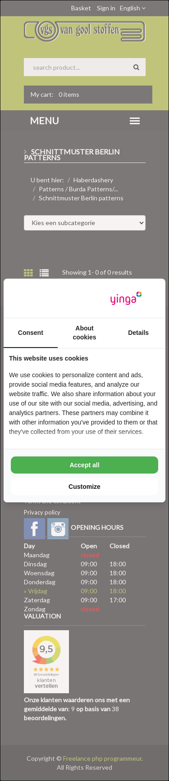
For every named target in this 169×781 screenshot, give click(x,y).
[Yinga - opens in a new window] (126, 298)
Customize (84, 486)
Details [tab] (138, 332)
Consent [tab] (30, 332)
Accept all (84, 465)
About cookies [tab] (84, 333)
